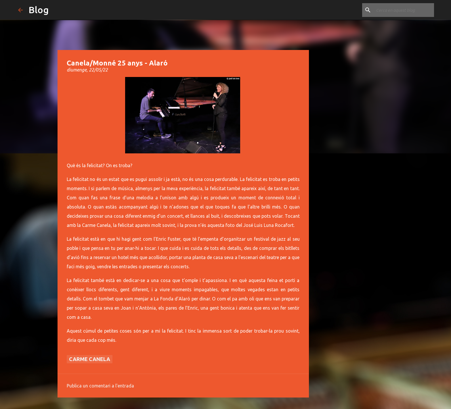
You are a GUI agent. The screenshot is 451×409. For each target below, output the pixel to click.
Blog (38, 10)
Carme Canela (89, 359)
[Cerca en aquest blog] (404, 10)
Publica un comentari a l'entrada (100, 385)
